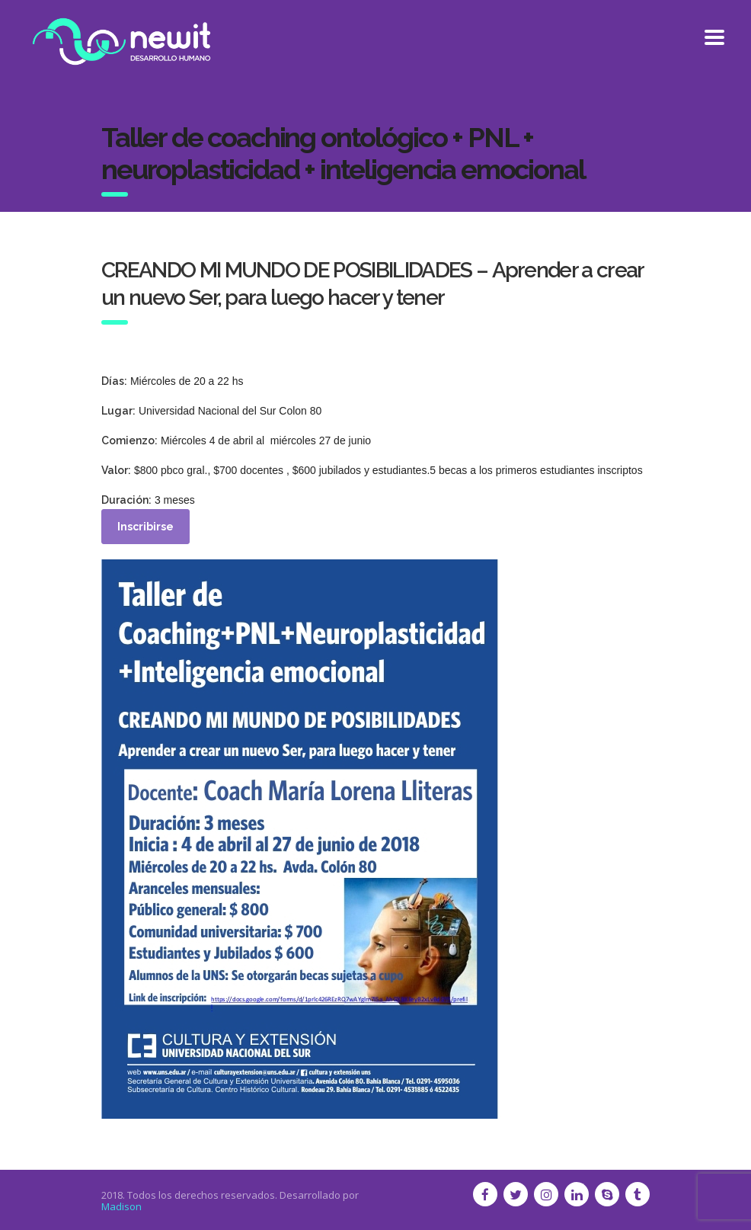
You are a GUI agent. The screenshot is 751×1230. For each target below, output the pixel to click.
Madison (121, 1206)
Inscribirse (145, 527)
